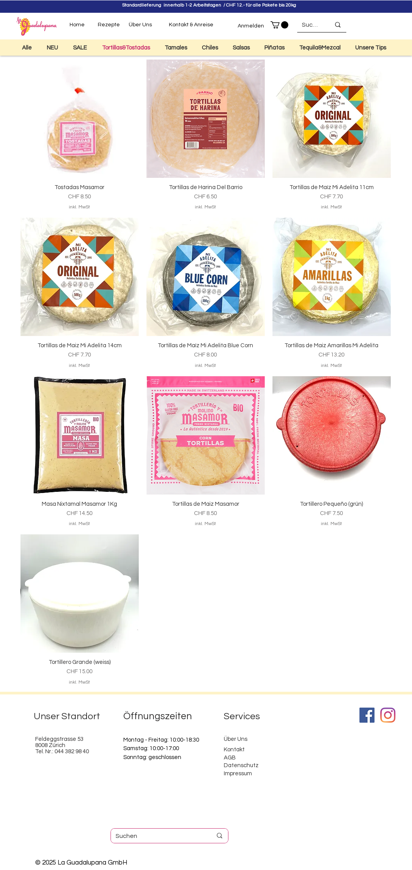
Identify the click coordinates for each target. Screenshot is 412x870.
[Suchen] (310, 24)
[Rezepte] (108, 25)
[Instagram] (387, 715)
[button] (279, 25)
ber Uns (237, 739)
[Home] (77, 25)
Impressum (238, 773)
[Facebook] (367, 715)
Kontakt (234, 749)
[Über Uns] (140, 25)
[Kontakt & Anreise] (191, 25)
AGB (230, 758)
